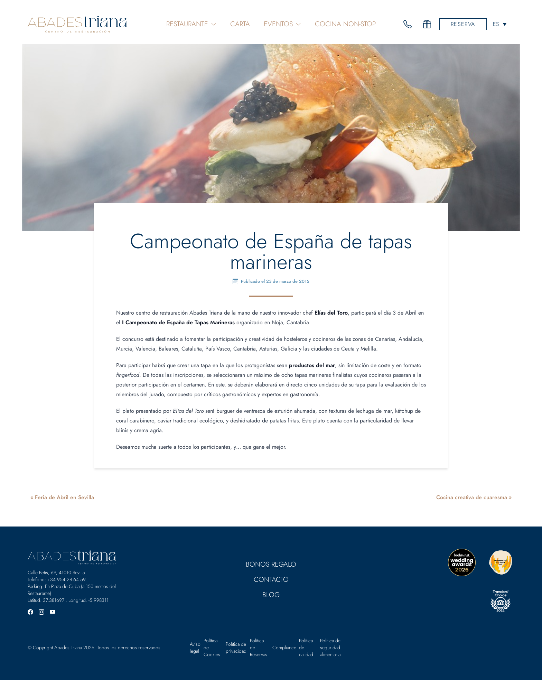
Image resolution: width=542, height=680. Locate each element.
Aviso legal (195, 647)
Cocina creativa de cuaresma (471, 497)
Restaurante (191, 24)
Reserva (463, 24)
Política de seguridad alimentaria (330, 647)
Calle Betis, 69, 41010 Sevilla (56, 572)
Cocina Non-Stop (345, 24)
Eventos (282, 24)
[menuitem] (499, 24)
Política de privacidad (236, 647)
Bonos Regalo (271, 564)
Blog (271, 595)
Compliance (284, 647)
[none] (499, 24)
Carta (240, 24)
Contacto (271, 580)
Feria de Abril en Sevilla (64, 497)
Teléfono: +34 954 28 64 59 (57, 579)
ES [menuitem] (496, 24)
